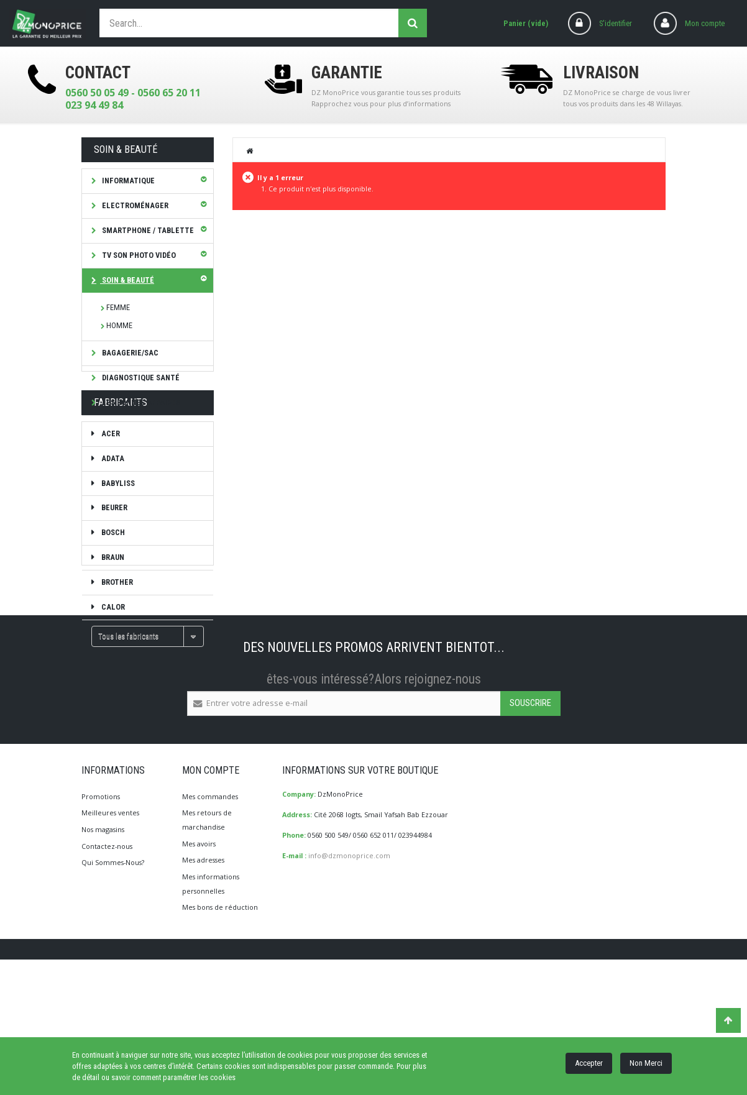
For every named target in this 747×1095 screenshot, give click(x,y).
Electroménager (134, 205)
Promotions (100, 928)
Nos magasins (102, 961)
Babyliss (117, 527)
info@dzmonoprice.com (349, 987)
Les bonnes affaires (140, 402)
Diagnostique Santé (140, 377)
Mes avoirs (199, 976)
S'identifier (615, 23)
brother (116, 626)
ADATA (111, 502)
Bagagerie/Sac (129, 352)
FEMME (118, 307)
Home (250, 150)
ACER (109, 477)
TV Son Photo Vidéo (138, 255)
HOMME (119, 325)
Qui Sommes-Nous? (112, 995)
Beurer (113, 552)
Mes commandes (210, 928)
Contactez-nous (106, 978)
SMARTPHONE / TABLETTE (147, 230)
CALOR (112, 651)
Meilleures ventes (110, 945)
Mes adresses (203, 992)
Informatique (127, 180)
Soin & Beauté (127, 280)
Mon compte (705, 23)
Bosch (112, 577)
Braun (111, 602)
